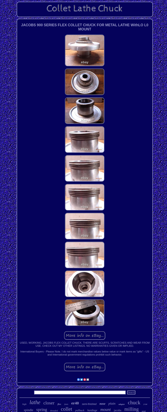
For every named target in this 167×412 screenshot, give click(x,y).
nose (102, 403)
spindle (28, 410)
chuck (134, 402)
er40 (75, 403)
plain (111, 403)
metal (144, 411)
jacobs (117, 410)
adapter (122, 404)
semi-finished (89, 404)
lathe (35, 402)
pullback (79, 410)
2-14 (145, 404)
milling (131, 409)
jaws (66, 404)
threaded (54, 411)
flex (59, 404)
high (24, 404)
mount (105, 409)
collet (66, 409)
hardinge (92, 410)
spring (41, 409)
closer (49, 402)
